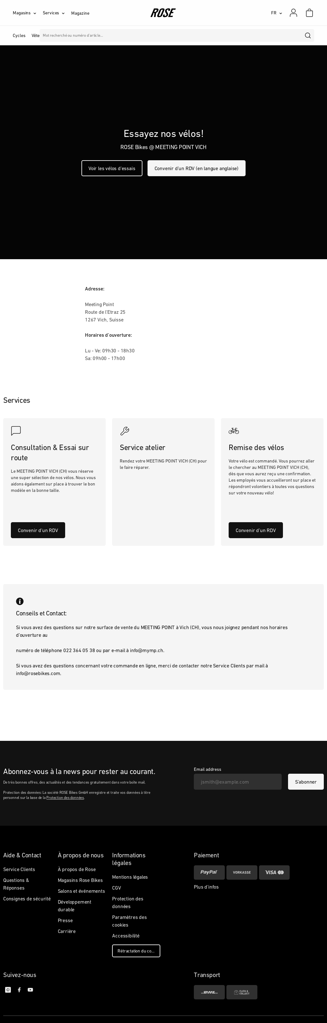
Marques (183, 35)
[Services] (57, 13)
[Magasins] (28, 13)
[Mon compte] (293, 13)
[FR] (277, 13)
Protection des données (65, 797)
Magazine (80, 13)
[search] (308, 35)
